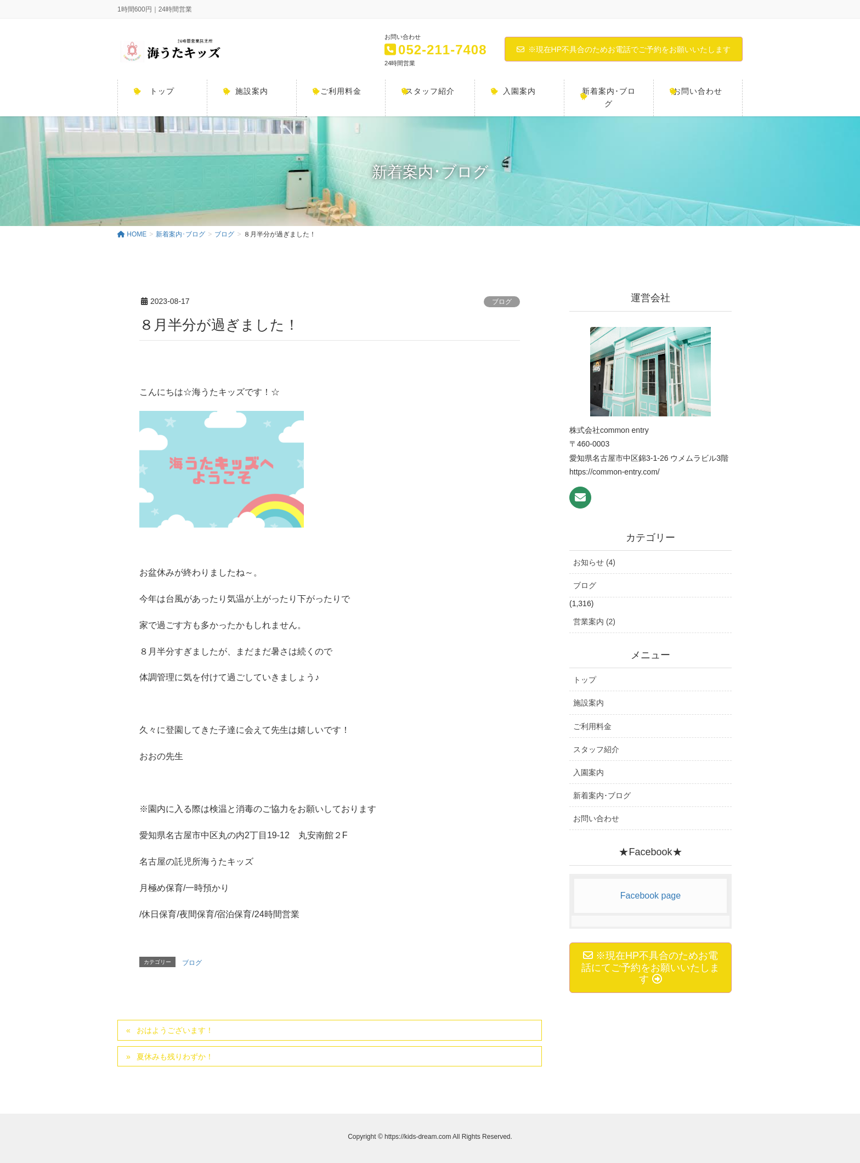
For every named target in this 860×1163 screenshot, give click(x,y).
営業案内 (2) (594, 621)
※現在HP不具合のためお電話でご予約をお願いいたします (624, 49)
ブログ (502, 302)
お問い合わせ (596, 818)
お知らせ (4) (594, 562)
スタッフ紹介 (596, 749)
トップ (584, 679)
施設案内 (588, 702)
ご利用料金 (592, 726)
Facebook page (650, 895)
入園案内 (588, 772)
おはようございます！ (175, 1030)
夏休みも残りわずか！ (175, 1056)
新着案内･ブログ (602, 795)
